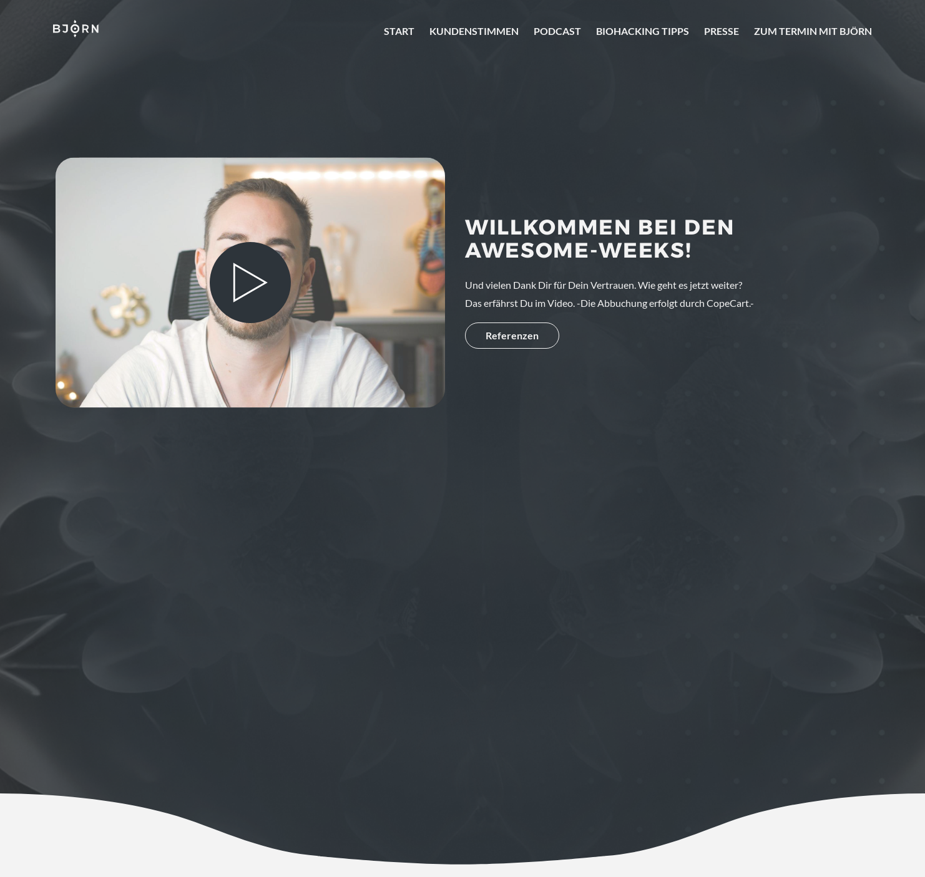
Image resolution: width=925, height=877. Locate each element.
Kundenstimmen (474, 31)
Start (399, 31)
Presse (721, 31)
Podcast (557, 31)
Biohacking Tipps (642, 31)
